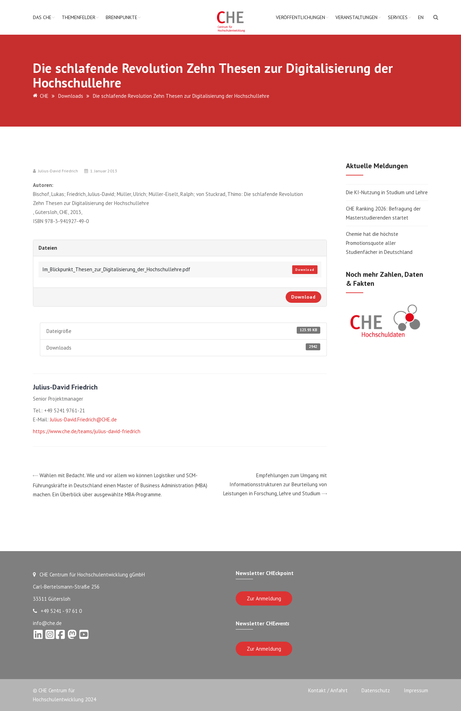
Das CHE (42, 17)
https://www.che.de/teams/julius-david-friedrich (86, 431)
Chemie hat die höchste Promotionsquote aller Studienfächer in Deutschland (379, 243)
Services (398, 17)
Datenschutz (376, 690)
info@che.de (47, 623)
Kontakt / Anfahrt (328, 690)
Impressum (416, 690)
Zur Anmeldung (264, 598)
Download (304, 269)
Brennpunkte (121, 17)
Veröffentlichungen (300, 17)
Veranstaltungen (356, 17)
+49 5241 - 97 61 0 (57, 611)
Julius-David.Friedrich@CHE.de (83, 419)
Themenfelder (78, 17)
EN (421, 17)
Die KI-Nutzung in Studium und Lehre (387, 192)
